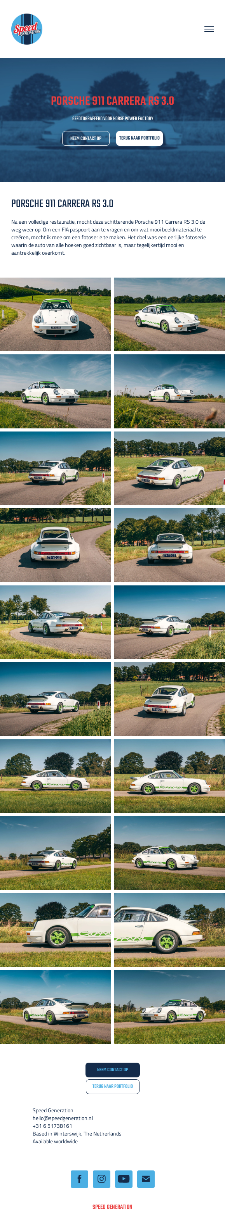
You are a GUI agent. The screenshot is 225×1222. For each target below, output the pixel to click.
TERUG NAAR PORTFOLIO (139, 138)
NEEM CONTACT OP (85, 138)
